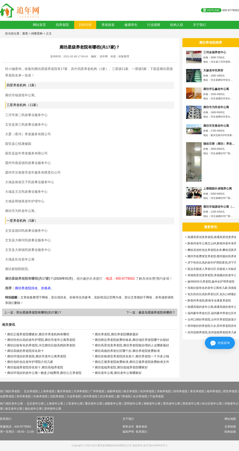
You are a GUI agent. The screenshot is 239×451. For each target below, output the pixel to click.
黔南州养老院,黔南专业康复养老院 (209, 300)
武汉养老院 (107, 396)
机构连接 (230, 431)
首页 (25, 33)
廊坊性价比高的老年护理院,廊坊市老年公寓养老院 (41, 339)
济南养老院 (164, 391)
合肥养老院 (7, 396)
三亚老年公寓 (74, 403)
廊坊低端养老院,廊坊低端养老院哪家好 (121, 367)
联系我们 (141, 431)
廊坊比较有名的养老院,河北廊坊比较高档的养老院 (41, 345)
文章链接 (230, 426)
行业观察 (153, 25)
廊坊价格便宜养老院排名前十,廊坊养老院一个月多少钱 (132, 356)
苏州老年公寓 (52, 408)
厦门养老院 (123, 396)
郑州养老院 (24, 396)
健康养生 (130, 25)
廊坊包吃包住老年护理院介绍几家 (30, 361)
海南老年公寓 (152, 403)
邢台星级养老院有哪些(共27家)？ (39, 312)
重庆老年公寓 (93, 403)
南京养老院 (130, 391)
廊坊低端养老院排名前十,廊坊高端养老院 (35, 367)
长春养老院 (40, 396)
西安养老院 (230, 391)
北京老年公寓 (35, 403)
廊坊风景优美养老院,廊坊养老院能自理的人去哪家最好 (132, 345)
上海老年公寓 (54, 403)
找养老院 (62, 25)
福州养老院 (214, 391)
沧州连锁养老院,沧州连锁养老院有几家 (212, 332)
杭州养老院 (147, 391)
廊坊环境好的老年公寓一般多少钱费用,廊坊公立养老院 (44, 373)
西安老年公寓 (191, 403)
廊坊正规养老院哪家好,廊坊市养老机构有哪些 (38, 334)
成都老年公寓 (113, 403)
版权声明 (128, 431)
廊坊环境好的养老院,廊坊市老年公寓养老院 (36, 356)
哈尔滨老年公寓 (212, 403)
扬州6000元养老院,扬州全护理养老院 (211, 281)
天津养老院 (81, 391)
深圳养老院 (180, 391)
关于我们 (199, 25)
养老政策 (108, 25)
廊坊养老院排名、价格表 (33, 288)
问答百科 (37, 33)
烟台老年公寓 (33, 408)
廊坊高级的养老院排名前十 (25, 350)
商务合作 (128, 426)
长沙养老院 (140, 396)
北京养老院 (31, 391)
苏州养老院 (90, 396)
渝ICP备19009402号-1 (155, 445)
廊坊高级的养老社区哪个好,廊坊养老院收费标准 (127, 350)
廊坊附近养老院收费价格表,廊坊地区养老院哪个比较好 (132, 339)
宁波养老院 (157, 396)
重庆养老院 (64, 391)
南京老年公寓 (13, 408)
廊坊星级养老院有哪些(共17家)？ (89, 47)
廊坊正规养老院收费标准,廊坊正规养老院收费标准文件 (132, 361)
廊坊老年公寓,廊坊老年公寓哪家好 (118, 373)
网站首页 (39, 25)
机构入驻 (176, 25)
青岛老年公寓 (171, 403)
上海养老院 (47, 391)
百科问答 (85, 25)
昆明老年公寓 (132, 403)
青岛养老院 (197, 391)
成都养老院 (114, 391)
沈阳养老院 (57, 396)
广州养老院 (97, 391)
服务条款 (141, 426)
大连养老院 (74, 396)
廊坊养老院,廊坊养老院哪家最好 (116, 334)
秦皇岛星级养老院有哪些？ (156, 312)
